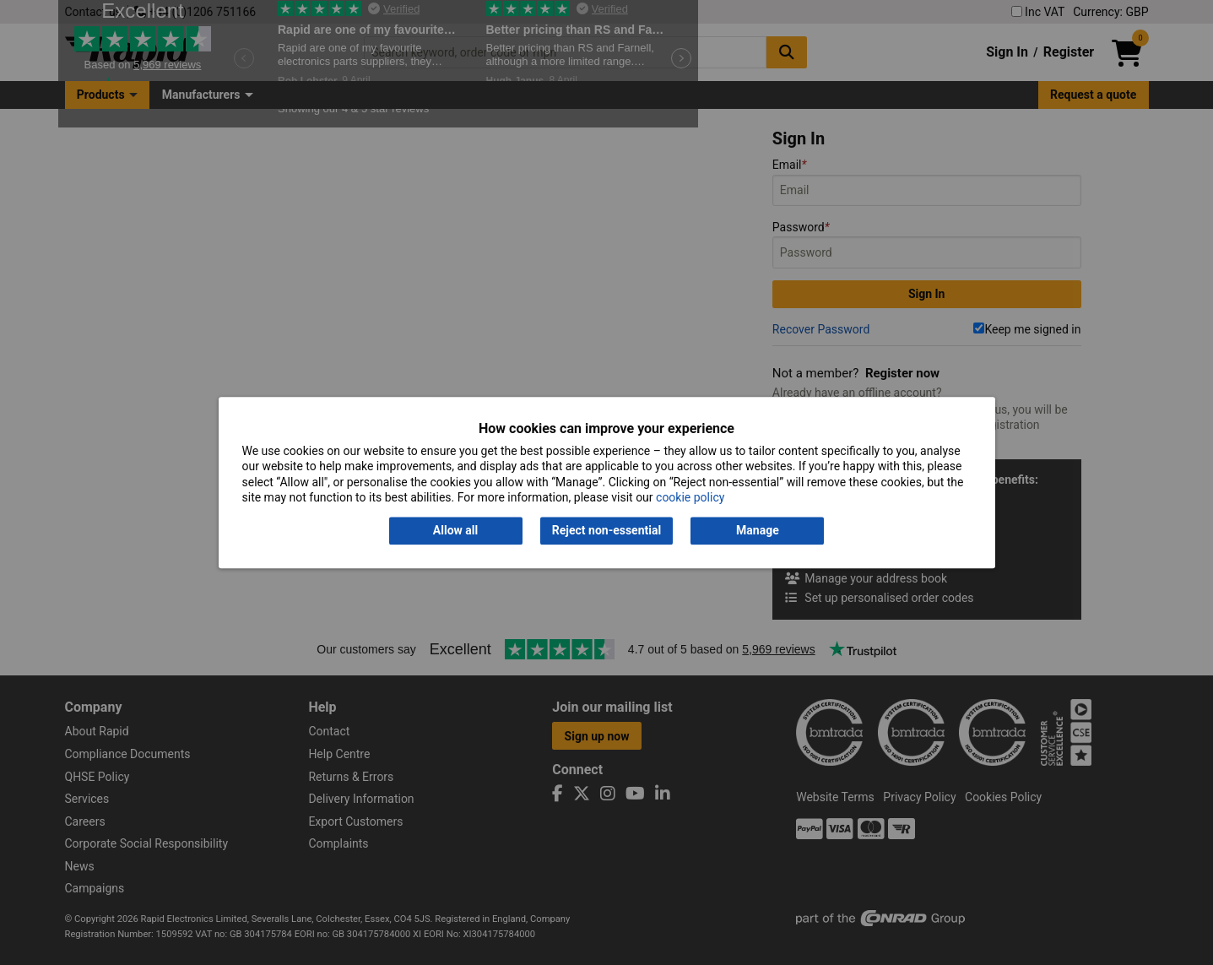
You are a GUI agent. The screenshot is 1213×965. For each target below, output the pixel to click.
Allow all (455, 531)
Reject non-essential (606, 531)
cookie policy (690, 497)
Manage (757, 531)
